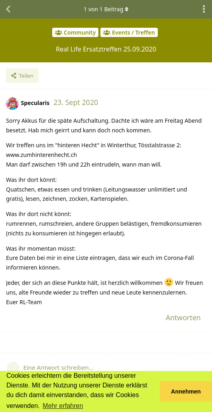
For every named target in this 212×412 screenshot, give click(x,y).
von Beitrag (106, 9)
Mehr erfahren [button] (63, 405)
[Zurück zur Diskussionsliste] (8, 9)
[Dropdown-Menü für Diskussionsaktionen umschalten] (204, 9)
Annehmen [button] (186, 391)
